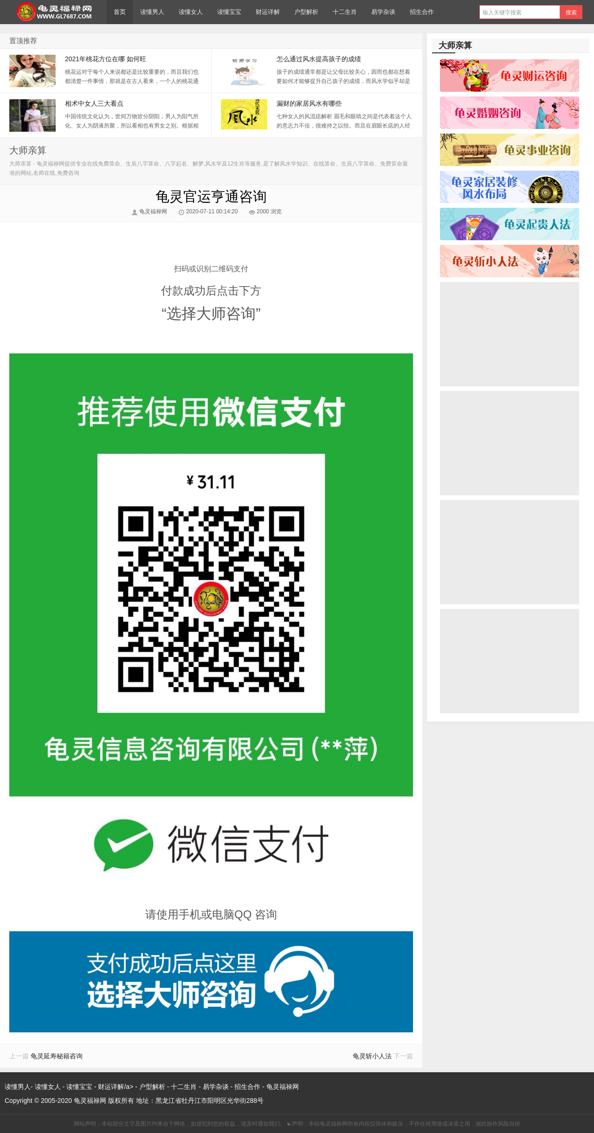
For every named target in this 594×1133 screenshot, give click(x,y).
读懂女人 (191, 11)
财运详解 (268, 11)
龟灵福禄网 (53, 12)
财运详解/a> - (118, 1086)
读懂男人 (152, 11)
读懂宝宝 (229, 11)
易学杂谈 (383, 11)
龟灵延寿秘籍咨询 (57, 1056)
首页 (120, 11)
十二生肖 (345, 11)
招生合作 (422, 11)
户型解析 (306, 11)
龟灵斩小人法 (372, 1056)
